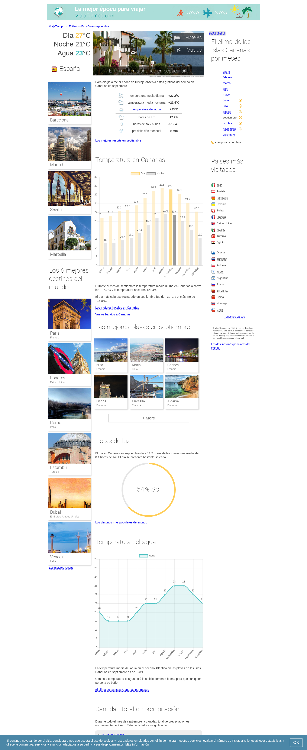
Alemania (222, 197)
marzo (226, 83)
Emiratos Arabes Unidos (65, 516)
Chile (220, 309)
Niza (99, 365)
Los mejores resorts (61, 567)
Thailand (222, 258)
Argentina (223, 278)
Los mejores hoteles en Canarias (117, 307)
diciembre (229, 134)
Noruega (222, 303)
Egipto (220, 242)
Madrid (56, 164)
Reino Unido (57, 382)
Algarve (173, 401)
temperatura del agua (146, 109)
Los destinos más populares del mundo (121, 522)
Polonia (221, 265)
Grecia (221, 252)
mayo (226, 94)
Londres (57, 377)
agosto (227, 111)
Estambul (59, 467)
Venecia (57, 556)
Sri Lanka (222, 290)
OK (296, 742)
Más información (137, 744)
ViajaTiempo (56, 26)
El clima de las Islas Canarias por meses (122, 689)
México (221, 229)
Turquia (54, 471)
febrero (227, 77)
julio (225, 106)
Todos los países (234, 316)
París (54, 333)
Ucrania (221, 204)
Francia (54, 337)
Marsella (138, 401)
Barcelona (59, 120)
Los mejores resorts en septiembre (118, 140)
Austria (221, 191)
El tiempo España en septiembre (89, 26)
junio (226, 100)
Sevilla (56, 209)
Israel (220, 271)
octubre (227, 123)
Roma (55, 422)
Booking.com (217, 32)
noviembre (229, 128)
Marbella (58, 254)
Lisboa (101, 401)
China (220, 297)
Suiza (220, 210)
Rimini (137, 365)
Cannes (173, 365)
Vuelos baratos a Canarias (112, 314)
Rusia (220, 284)
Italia (53, 427)
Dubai (55, 512)
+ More (148, 418)
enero (226, 71)
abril (225, 88)
